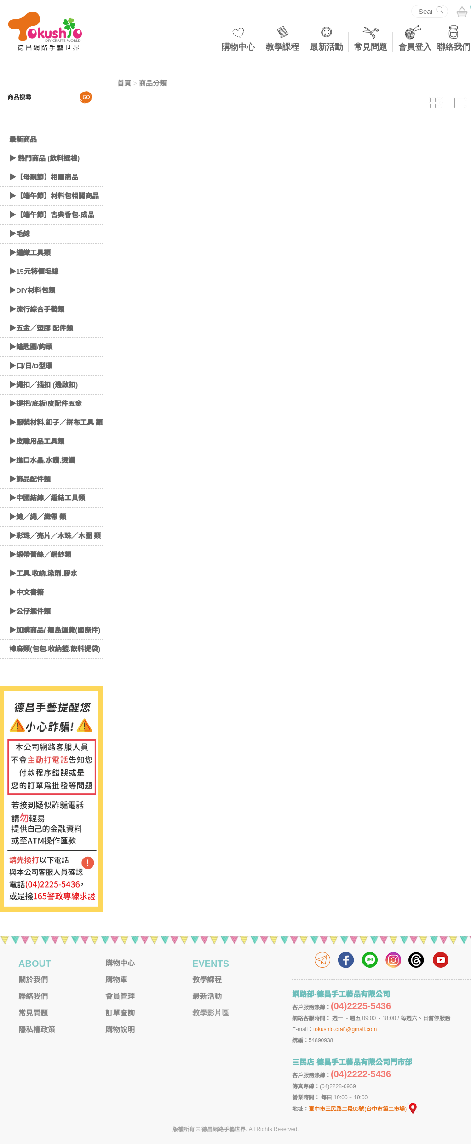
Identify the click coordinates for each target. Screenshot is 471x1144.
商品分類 (153, 83)
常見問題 (370, 47)
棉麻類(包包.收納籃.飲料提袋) (54, 649)
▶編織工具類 (30, 252)
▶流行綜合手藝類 (36, 309)
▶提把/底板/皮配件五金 (45, 403)
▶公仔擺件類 (30, 611)
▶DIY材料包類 (32, 290)
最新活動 (326, 47)
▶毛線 (19, 234)
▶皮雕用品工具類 (36, 441)
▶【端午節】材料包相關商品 (54, 196)
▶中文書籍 (26, 592)
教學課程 (282, 47)
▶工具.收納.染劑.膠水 (43, 573)
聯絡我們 (453, 47)
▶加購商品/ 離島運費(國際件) (54, 630)
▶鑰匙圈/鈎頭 (30, 347)
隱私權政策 (36, 1030)
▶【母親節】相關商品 (43, 177)
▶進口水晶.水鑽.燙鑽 (42, 460)
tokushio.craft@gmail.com (345, 1029)
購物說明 (120, 1030)
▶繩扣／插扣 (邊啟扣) (43, 385)
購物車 (116, 980)
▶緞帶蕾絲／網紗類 (40, 554)
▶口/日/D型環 (30, 366)
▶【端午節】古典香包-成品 (51, 215)
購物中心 (238, 47)
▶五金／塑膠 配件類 (41, 328)
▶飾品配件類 (30, 479)
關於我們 (33, 980)
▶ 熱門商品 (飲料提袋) (44, 158)
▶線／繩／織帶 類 (37, 517)
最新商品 (23, 139)
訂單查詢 (120, 1013)
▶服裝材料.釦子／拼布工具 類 (56, 422)
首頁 (124, 83)
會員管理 (120, 996)
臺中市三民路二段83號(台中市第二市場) (363, 1109)
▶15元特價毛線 (33, 271)
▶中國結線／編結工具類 (47, 498)
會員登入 (414, 47)
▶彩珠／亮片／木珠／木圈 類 (55, 536)
